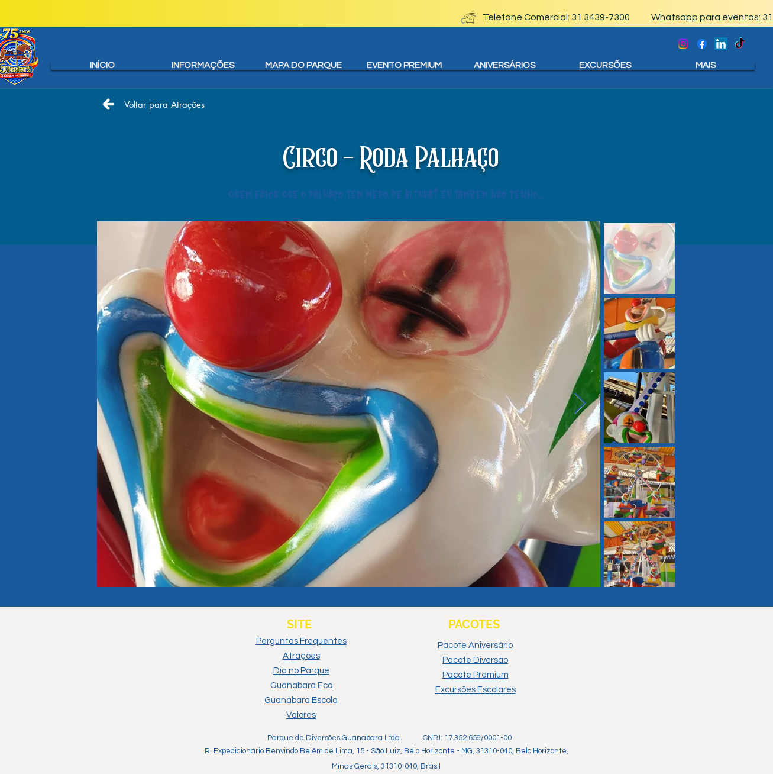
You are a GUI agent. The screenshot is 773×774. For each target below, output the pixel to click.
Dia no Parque (301, 670)
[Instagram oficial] (683, 43)
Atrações (301, 656)
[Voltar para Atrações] (153, 104)
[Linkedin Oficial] (720, 43)
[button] (203, 66)
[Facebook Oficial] (702, 43)
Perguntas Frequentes (301, 641)
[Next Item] (580, 403)
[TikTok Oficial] (739, 43)
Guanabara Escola (301, 700)
